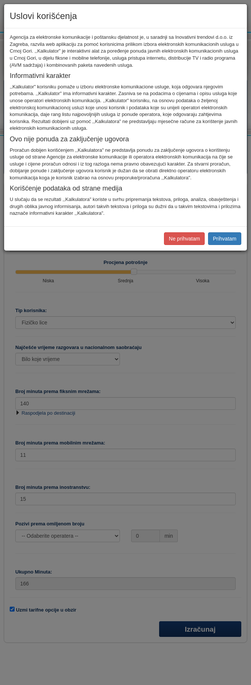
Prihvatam (224, 239)
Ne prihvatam (184, 239)
